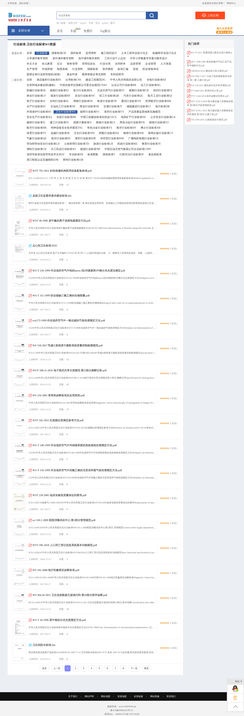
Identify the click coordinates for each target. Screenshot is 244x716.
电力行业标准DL (83, 90)
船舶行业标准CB (139, 90)
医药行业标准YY (114, 111)
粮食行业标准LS (105, 122)
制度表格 (62, 69)
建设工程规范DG (95, 79)
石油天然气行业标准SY (111, 90)
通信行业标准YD (131, 101)
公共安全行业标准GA (163, 117)
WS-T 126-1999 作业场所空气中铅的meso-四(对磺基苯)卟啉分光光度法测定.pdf (78, 270)
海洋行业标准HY (126, 127)
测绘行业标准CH (36, 149)
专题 (73, 31)
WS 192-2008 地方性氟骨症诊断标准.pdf (55, 570)
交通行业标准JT (113, 106)
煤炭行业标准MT (61, 95)
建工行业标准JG (59, 122)
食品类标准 (155, 154)
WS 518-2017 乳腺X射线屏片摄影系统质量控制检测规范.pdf (67, 345)
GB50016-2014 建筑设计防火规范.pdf (209, 71)
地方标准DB (162, 106)
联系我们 (171, 696)
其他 (135, 69)
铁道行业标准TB (107, 101)
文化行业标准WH (84, 133)
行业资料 (77, 69)
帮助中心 (231, 3)
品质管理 (135, 63)
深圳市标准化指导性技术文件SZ (45, 154)
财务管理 (72, 63)
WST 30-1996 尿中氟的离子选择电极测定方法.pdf (61, 220)
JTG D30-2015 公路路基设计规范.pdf (209, 119)
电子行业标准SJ (36, 101)
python (105, 23)
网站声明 (89, 696)
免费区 (88, 31)
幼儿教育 (47, 63)
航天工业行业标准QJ (160, 95)
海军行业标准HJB (85, 138)
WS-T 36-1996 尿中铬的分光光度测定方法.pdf (59, 620)
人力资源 (166, 63)
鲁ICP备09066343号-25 (122, 710)
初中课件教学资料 (63, 58)
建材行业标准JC (36, 122)
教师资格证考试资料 (94, 74)
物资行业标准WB (133, 133)
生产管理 (32, 69)
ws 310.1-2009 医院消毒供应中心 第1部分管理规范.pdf (64, 520)
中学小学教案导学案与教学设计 (148, 58)
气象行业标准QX (37, 138)
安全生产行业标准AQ (39, 117)
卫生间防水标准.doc (44, 645)
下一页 (134, 668)
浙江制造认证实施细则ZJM (42, 159)
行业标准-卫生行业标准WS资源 (34, 44)
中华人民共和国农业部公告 (126, 79)
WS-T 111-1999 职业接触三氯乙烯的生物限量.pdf (61, 295)
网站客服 (154, 696)
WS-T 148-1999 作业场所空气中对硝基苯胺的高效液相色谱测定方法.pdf (74, 445)
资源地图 (122, 696)
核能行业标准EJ (59, 90)
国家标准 (92, 69)
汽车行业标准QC (133, 95)
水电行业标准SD (156, 79)
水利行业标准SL (59, 101)
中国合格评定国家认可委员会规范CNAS (83, 85)
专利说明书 (117, 74)
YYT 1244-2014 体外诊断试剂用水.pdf (209, 96)
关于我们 (72, 696)
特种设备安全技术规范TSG (67, 127)
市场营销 (47, 69)
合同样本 (120, 63)
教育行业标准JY (151, 143)
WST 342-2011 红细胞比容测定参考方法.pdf (58, 420)
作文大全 (32, 63)
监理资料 (91, 53)
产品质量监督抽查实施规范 (144, 111)
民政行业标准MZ (127, 143)
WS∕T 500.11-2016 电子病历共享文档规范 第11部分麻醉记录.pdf (69, 370)
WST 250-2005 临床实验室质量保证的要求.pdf (59, 495)
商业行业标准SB (89, 106)
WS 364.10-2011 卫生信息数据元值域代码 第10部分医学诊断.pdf (69, 595)
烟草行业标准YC (90, 111)
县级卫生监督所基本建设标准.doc (52, 195)
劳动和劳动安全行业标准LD (43, 143)
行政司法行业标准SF (132, 154)
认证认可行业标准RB (123, 85)
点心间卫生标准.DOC (45, 245)
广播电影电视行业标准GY (143, 138)
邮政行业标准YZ (159, 122)
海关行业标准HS (61, 138)
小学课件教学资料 (37, 58)
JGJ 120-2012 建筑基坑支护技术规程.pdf (211, 85)
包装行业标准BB (66, 117)
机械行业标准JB (36, 90)
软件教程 (108, 69)
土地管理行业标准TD (76, 143)
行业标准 (42, 53)
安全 (97, 23)
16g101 (83, 23)
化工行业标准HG (151, 85)
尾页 (146, 668)
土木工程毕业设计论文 (134, 53)
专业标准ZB (76, 154)
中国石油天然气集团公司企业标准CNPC (128, 149)
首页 (60, 31)
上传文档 (210, 15)
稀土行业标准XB (150, 127)
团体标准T (109, 154)
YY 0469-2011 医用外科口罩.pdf (206, 90)
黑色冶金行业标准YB (132, 122)
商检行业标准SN (83, 101)
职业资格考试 (151, 69)
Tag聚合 (105, 31)
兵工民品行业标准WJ (63, 149)
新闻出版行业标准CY (160, 133)
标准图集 (92, 154)
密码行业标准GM (73, 159)
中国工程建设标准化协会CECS (98, 117)
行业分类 (105, 63)
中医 (91, 23)
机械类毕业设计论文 (164, 53)
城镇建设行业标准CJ (139, 106)
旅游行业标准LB (103, 143)
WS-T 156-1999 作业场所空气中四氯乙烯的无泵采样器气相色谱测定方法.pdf (77, 470)
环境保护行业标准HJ (39, 111)
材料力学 (73, 23)
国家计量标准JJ (82, 122)
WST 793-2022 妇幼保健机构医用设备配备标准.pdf (62, 170)
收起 (238, 681)
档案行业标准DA (109, 133)
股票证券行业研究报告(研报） (44, 74)
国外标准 (76, 53)
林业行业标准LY (36, 95)
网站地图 (105, 696)
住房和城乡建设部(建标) (41, 85)
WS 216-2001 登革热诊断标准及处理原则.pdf (58, 395)
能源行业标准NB (90, 149)
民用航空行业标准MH (158, 101)
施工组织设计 (109, 53)
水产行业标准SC (36, 106)
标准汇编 (123, 69)
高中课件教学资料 (89, 58)
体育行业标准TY (36, 133)
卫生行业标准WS (65, 111)
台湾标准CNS (73, 79)
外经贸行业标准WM (112, 138)
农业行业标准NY (85, 95)
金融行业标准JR (60, 133)
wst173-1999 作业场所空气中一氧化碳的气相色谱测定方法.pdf (68, 320)
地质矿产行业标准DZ (133, 117)
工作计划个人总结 (115, 58)
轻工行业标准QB (109, 95)
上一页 (56, 668)
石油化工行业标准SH (63, 106)
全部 (29, 53)
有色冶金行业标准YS (99, 127)
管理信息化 (88, 63)
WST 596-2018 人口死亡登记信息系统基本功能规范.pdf (64, 545)
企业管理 (150, 63)
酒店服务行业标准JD (49, 79)
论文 (59, 63)
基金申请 (72, 74)
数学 (112, 23)
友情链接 (138, 696)
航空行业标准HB (36, 127)
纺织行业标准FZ (162, 90)
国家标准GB (59, 53)
